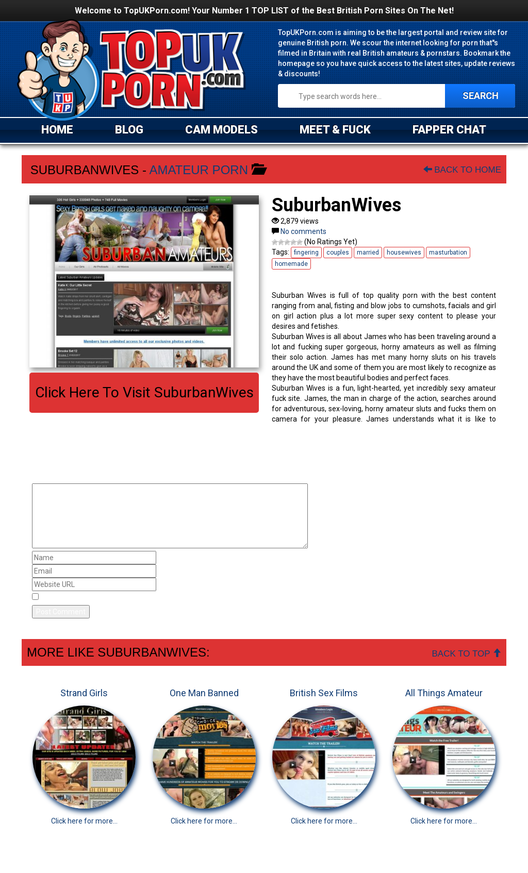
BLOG (129, 129)
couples (337, 252)
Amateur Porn (198, 170)
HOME (57, 129)
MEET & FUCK (335, 129)
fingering (306, 252)
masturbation (448, 252)
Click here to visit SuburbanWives (144, 392)
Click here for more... (84, 821)
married (368, 252)
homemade (291, 263)
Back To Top (466, 654)
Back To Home (462, 170)
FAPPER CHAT (449, 129)
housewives (404, 252)
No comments (303, 231)
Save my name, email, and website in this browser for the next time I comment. (173, 597)
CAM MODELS (221, 129)
